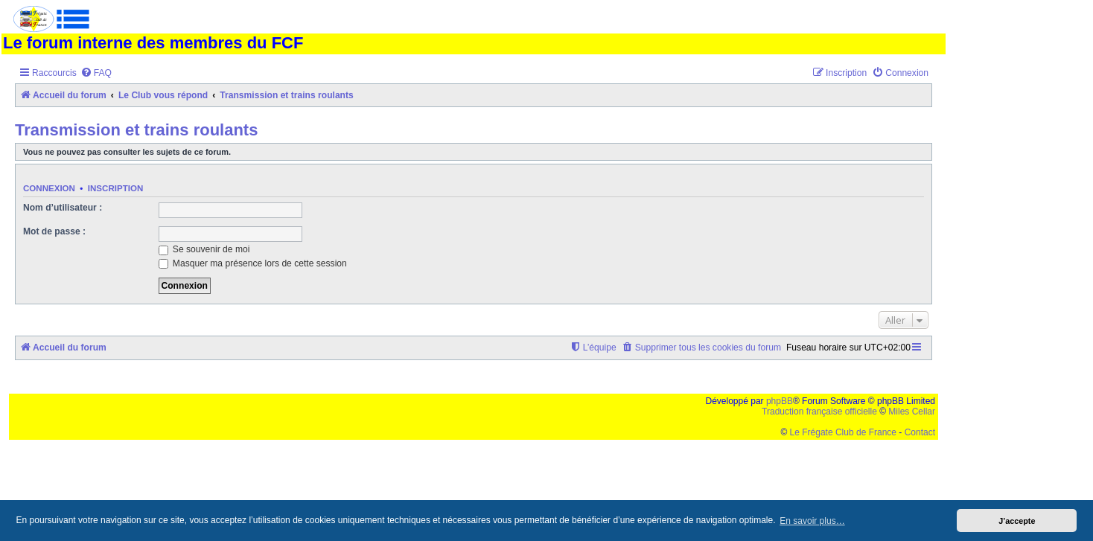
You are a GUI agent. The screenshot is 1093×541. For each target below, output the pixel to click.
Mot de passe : (54, 231)
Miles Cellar (911, 411)
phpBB (779, 401)
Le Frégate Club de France (843, 432)
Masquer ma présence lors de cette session (253, 263)
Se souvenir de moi (204, 249)
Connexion (49, 188)
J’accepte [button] (1016, 520)
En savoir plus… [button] (812, 521)
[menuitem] (96, 73)
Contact (920, 432)
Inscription (115, 188)
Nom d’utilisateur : (62, 207)
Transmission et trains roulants (136, 130)
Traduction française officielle (819, 411)
